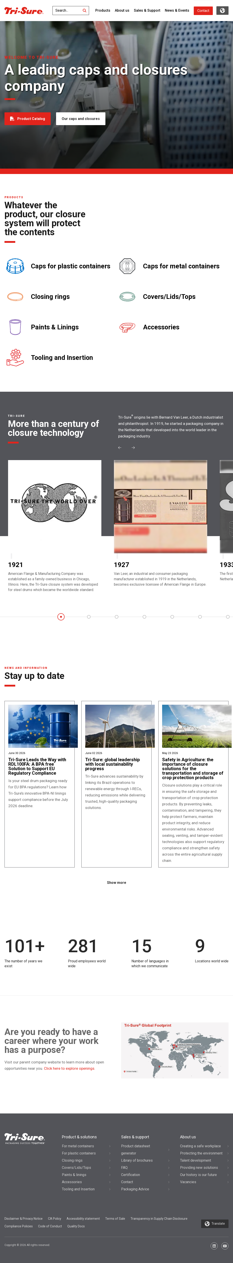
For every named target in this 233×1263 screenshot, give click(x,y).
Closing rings (50, 296)
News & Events (177, 10)
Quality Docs (76, 1226)
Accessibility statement (83, 1218)
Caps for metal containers (181, 266)
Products (102, 10)
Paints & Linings (55, 327)
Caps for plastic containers (70, 266)
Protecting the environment (201, 1153)
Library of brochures (137, 1160)
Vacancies (188, 1182)
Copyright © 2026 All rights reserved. (27, 1245)
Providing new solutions (199, 1167)
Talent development (195, 1160)
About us (122, 10)
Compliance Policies (18, 1226)
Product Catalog (31, 119)
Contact (203, 11)
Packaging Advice (135, 1189)
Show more (116, 882)
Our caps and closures (81, 119)
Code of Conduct (50, 1226)
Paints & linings (74, 1175)
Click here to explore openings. (69, 1068)
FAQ (124, 1167)
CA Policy (54, 1218)
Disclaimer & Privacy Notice (23, 1218)
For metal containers (78, 1146)
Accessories (161, 327)
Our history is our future (198, 1175)
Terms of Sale (115, 1218)
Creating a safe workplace (200, 1146)
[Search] (84, 10)
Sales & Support (147, 10)
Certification (130, 1175)
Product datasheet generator (135, 1149)
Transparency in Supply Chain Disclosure (159, 1218)
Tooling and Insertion (62, 357)
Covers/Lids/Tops (169, 296)
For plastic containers (79, 1153)
